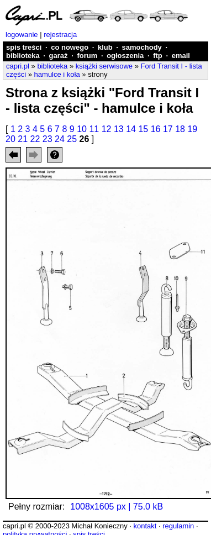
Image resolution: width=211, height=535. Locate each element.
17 (168, 129)
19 (192, 129)
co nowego (69, 47)
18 (180, 129)
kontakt (144, 526)
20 (10, 139)
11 (94, 129)
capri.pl (17, 66)
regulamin (178, 526)
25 (72, 139)
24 (60, 139)
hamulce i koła (57, 74)
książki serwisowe (104, 66)
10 (82, 129)
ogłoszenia (125, 55)
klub (105, 47)
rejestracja (60, 34)
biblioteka (23, 55)
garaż (58, 55)
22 (35, 139)
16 (156, 129)
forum (87, 55)
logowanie (22, 34)
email (181, 55)
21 (23, 139)
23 (47, 139)
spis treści (23, 47)
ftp (157, 55)
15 (143, 129)
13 (119, 129)
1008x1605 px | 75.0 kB (116, 506)
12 (107, 129)
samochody (142, 47)
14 (131, 129)
